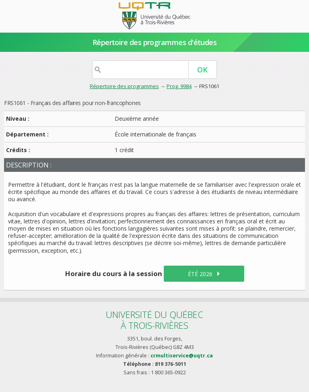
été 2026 (200, 274)
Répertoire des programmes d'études (155, 42)
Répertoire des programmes (124, 86)
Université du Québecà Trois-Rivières (154, 319)
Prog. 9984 (179, 86)
